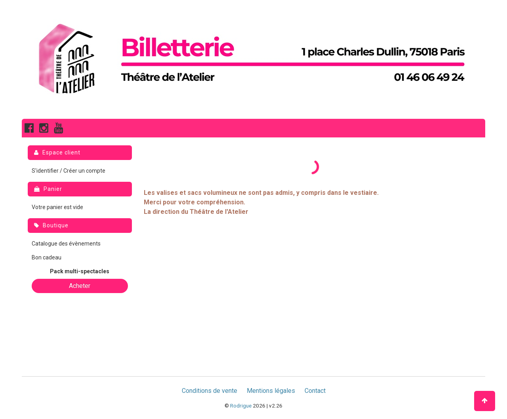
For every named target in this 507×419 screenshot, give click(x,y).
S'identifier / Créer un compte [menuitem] (68, 171)
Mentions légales (271, 390)
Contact (315, 390)
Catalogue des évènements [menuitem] (66, 243)
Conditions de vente (209, 390)
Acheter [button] (79, 285)
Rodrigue (241, 405)
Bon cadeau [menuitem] (46, 257)
